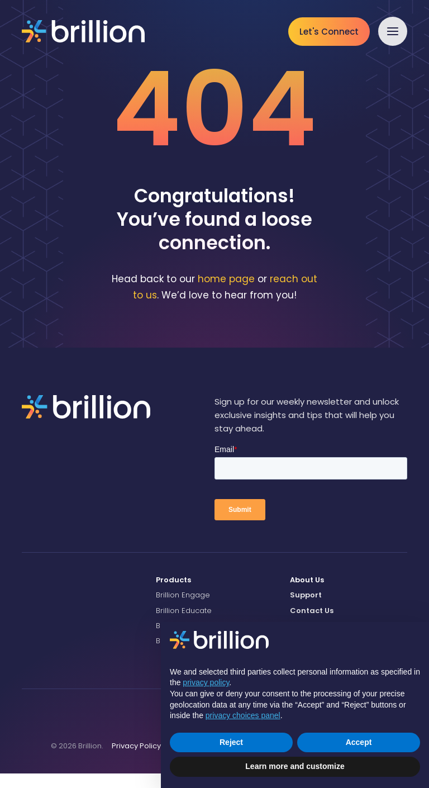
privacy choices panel (243, 715)
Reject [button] (231, 742)
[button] (392, 31)
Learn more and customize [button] (294, 766)
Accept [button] (359, 742)
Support (306, 609)
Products (173, 594)
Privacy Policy (136, 759)
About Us (307, 594)
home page (226, 293)
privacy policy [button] (206, 682)
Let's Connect (329, 31)
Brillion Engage (183, 609)
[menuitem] (214, 595)
